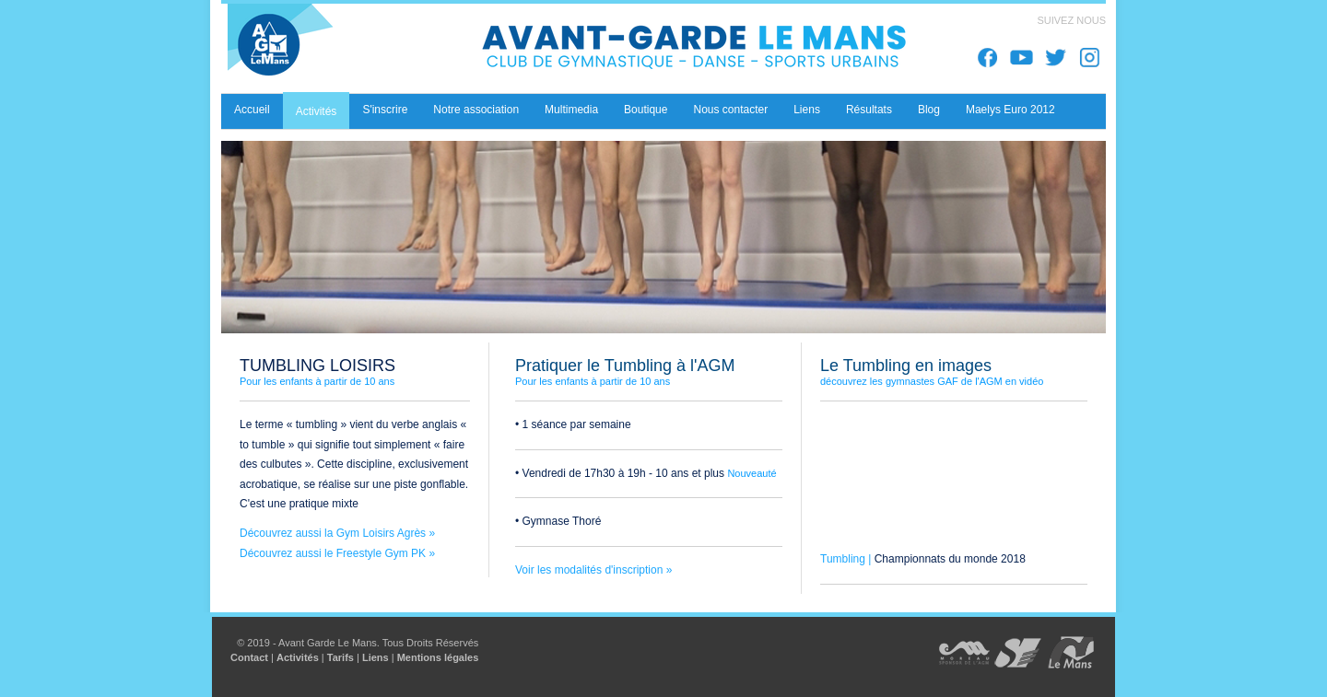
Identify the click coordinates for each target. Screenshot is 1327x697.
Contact (249, 657)
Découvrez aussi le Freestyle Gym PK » (337, 553)
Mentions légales (438, 657)
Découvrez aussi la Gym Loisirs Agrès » (337, 533)
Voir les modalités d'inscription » (593, 569)
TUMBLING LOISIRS (317, 365)
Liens (375, 657)
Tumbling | (847, 558)
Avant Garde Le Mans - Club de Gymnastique (589, 48)
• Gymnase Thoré (558, 521)
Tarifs (340, 657)
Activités (297, 657)
